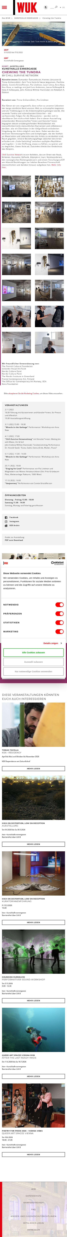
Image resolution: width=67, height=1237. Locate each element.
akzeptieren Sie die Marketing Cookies (23, 393)
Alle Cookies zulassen (33, 652)
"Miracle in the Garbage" (16, 427)
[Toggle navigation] (4, 7)
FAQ (33, 1209)
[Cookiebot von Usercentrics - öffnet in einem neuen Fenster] (51, 563)
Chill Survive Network (12, 154)
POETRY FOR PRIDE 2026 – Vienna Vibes (22, 1131)
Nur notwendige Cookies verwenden (33, 671)
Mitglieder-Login (33, 1223)
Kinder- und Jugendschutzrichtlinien (33, 1216)
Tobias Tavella (10, 750)
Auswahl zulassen (33, 662)
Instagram (14, 521)
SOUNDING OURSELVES (13, 977)
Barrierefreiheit (33, 1202)
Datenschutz (33, 1196)
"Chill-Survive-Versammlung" (19, 439)
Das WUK (6, 18)
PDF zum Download (14, 540)
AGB (33, 1189)
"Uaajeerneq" (11, 483)
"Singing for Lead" (13, 468)
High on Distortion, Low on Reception (23, 823)
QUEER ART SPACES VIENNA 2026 (18, 1055)
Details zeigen (50, 643)
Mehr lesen (33, 768)
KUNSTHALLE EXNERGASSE (26, 18)
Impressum (33, 1230)
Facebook (14, 517)
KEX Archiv (15, 525)
